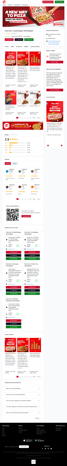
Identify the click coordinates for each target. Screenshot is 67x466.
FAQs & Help (39, 433)
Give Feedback (23, 446)
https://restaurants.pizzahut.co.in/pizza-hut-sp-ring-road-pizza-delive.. (54, 42)
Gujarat (10, 5)
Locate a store (59, 428)
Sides (3, 432)
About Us (21, 428)
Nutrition (20, 432)
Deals (3, 428)
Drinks (3, 433)
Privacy (38, 428)
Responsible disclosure (41, 432)
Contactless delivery (23, 430)
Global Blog (58, 430)
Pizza (3, 430)
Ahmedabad (17, 5)
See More (38, 418)
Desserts (4, 435)
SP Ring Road (25, 5)
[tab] (7, 46)
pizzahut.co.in (11, 249)
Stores (4, 5)
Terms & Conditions (41, 430)
